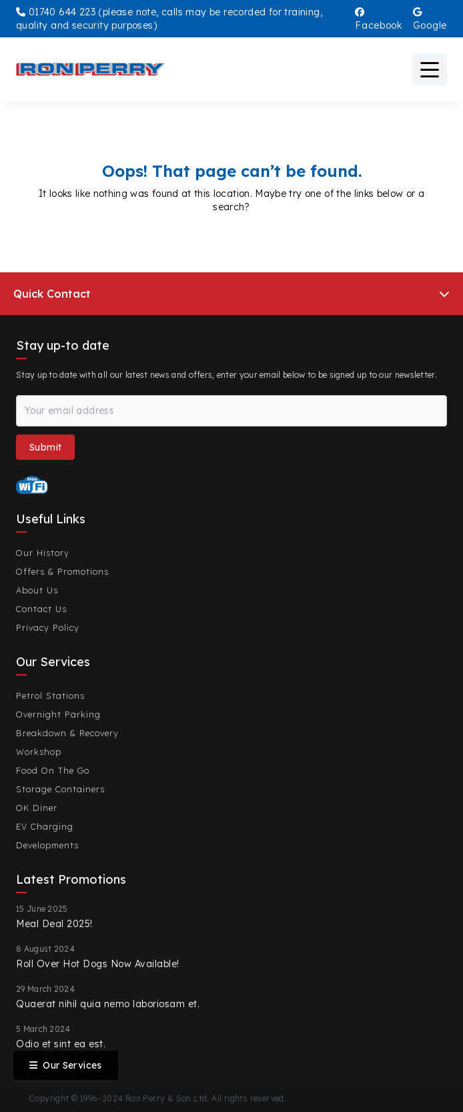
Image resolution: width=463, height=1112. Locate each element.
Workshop (38, 751)
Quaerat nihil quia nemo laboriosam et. (107, 1004)
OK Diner (36, 807)
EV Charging (44, 826)
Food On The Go (52, 770)
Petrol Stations (50, 695)
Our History (42, 552)
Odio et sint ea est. (60, 1044)
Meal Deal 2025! (54, 924)
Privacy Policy (47, 627)
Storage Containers (60, 789)
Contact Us (41, 608)
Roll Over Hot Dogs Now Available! (97, 964)
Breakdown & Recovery (67, 733)
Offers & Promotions (62, 571)
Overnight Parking (58, 714)
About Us (37, 590)
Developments (47, 845)
